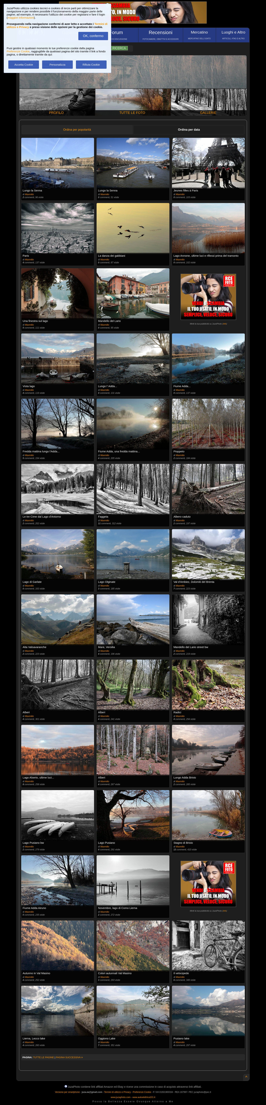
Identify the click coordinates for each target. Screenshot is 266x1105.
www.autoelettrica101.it (143, 1097)
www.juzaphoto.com (121, 1097)
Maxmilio (29, 194)
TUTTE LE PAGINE (43, 1057)
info (224, 324)
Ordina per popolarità (77, 129)
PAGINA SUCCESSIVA (69, 1057)
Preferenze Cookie (18, 51)
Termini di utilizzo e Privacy (117, 1092)
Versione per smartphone (67, 1092)
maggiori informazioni (21, 17)
